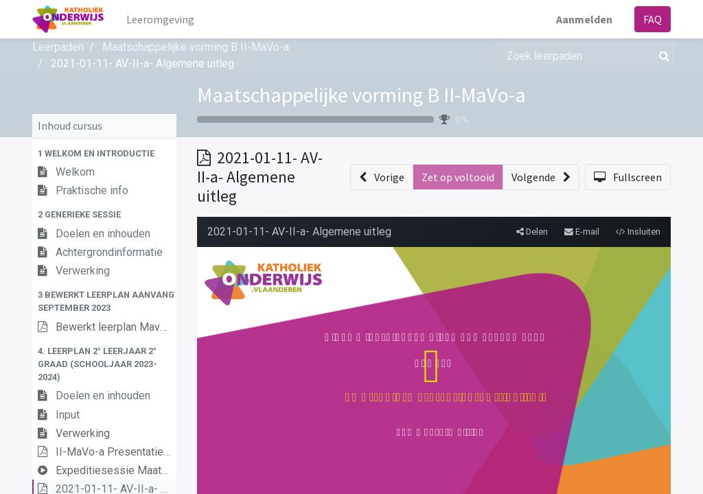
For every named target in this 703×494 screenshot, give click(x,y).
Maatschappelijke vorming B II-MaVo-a (361, 95)
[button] (104, 153)
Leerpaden (58, 47)
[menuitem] (160, 19)
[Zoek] (661, 56)
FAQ (652, 19)
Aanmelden (584, 19)
